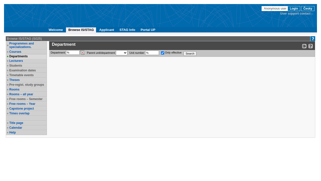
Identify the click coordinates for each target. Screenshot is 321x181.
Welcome (56, 30)
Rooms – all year (21, 94)
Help (12, 132)
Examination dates (22, 70)
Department (68, 52)
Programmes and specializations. (21, 45)
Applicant (106, 30)
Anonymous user (275, 8)
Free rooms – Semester (26, 99)
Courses (15, 52)
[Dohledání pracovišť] (82, 52)
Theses (14, 80)
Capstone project (21, 108)
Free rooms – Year (22, 104)
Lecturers (16, 61)
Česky (307, 8)
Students (15, 65)
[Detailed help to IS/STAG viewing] (310, 46)
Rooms (14, 89)
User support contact (295, 13)
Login (294, 8)
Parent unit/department (107, 52)
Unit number (144, 53)
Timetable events (21, 75)
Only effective (171, 53)
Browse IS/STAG (81, 30)
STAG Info (127, 30)
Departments (18, 56)
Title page (16, 123)
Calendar (15, 127)
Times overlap (19, 113)
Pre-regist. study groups (26, 84)
